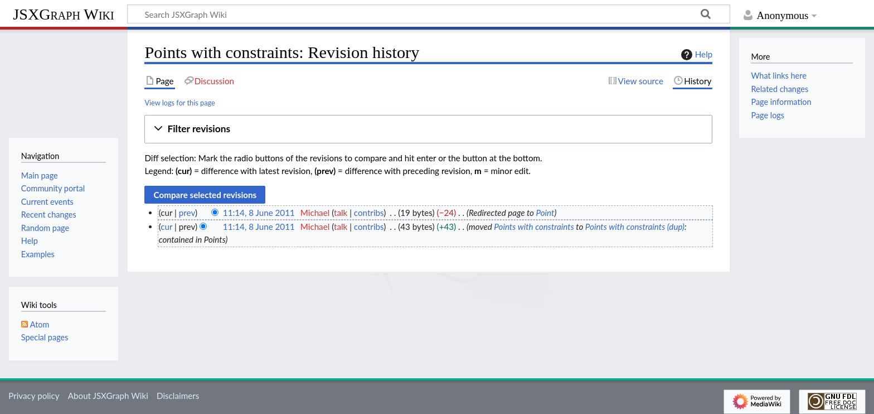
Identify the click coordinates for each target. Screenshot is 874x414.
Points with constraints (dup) (634, 227)
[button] (428, 129)
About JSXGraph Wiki (108, 396)
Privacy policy (33, 396)
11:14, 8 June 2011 (259, 213)
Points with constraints (534, 227)
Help (695, 54)
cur (166, 227)
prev (187, 213)
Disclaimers (178, 396)
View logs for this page (179, 102)
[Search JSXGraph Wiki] (429, 14)
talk (340, 213)
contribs (368, 213)
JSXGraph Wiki (63, 14)
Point (545, 213)
